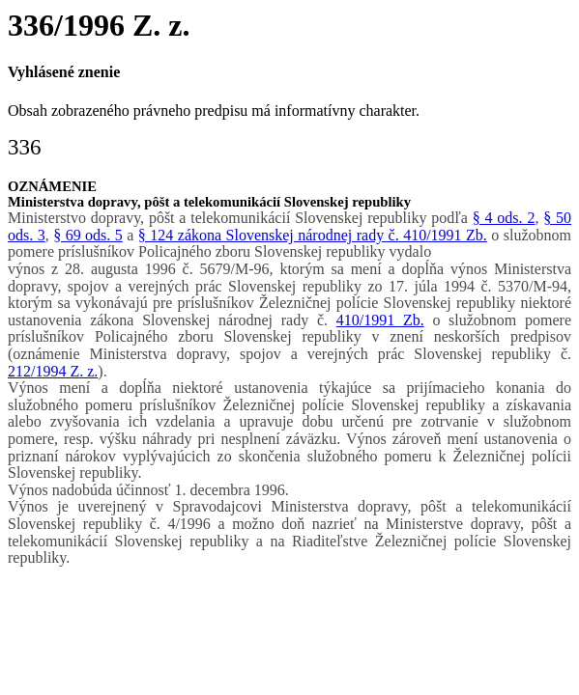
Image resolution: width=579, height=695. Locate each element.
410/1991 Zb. (380, 320)
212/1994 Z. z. (53, 371)
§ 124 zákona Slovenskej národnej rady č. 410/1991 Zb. (312, 235)
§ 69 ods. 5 (88, 235)
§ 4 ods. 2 (504, 217)
